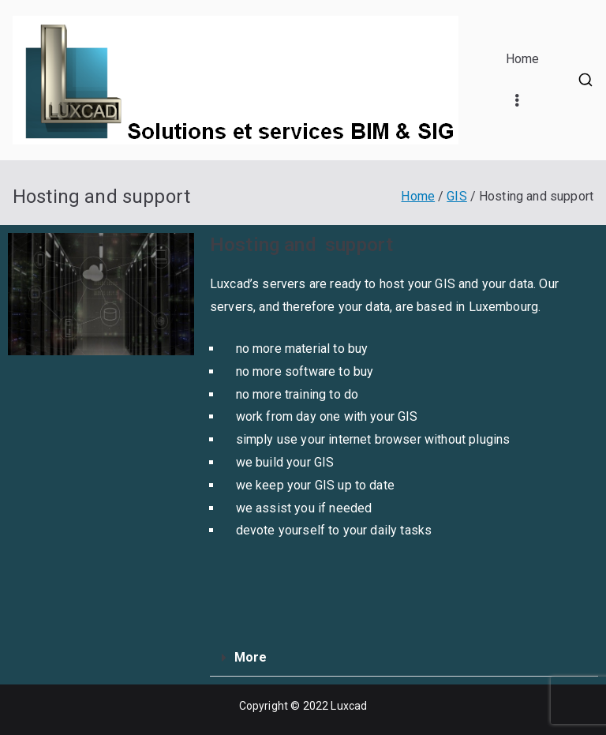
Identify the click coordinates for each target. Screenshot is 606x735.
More (250, 657)
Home (523, 58)
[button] (404, 658)
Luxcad (349, 705)
